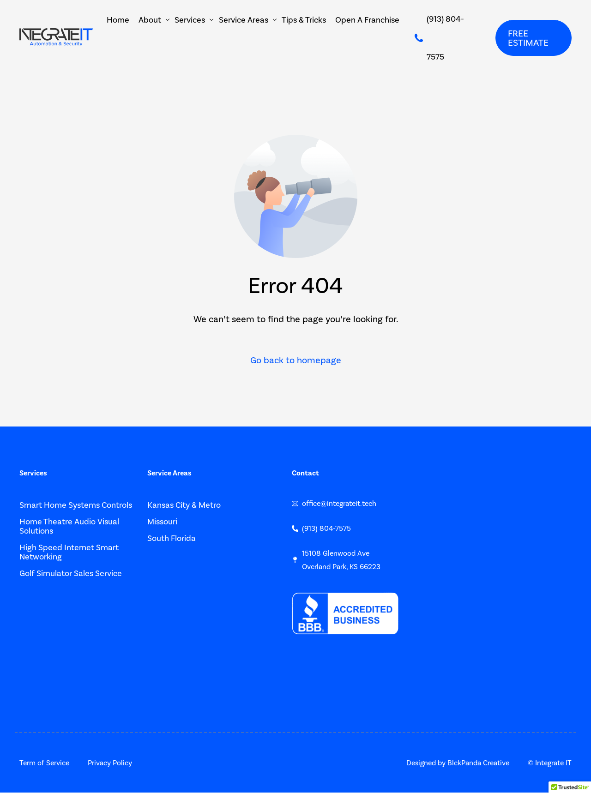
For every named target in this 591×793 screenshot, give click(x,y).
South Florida (171, 538)
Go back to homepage (295, 360)
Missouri (162, 522)
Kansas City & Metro (184, 505)
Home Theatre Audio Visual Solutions (69, 526)
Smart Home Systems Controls (75, 505)
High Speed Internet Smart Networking (69, 552)
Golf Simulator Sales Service (70, 573)
